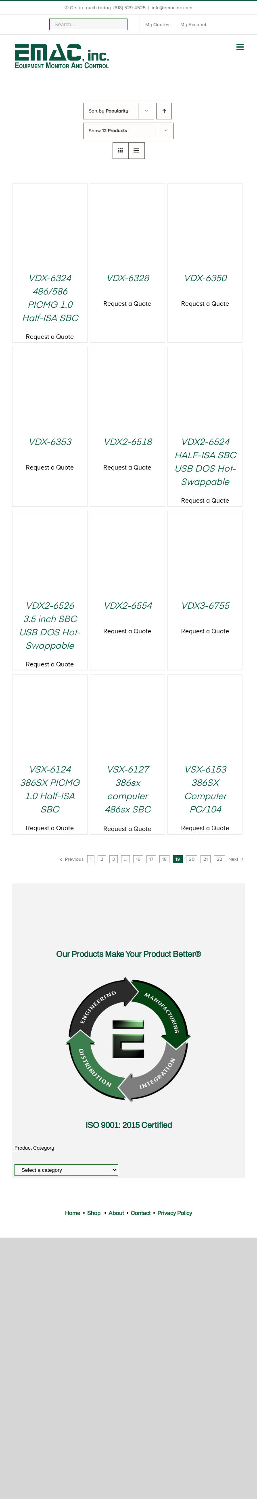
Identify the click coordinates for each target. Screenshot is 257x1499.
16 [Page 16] (138, 859)
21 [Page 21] (205, 859)
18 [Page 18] (164, 859)
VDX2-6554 (127, 606)
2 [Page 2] (101, 859)
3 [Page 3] (113, 859)
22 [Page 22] (219, 859)
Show (108, 131)
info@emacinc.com (172, 7)
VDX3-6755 (205, 606)
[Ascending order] (164, 111)
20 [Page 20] (191, 859)
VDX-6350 (205, 278)
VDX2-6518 (127, 442)
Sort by (108, 111)
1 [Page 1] (91, 859)
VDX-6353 (49, 442)
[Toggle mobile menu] (240, 47)
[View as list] (136, 151)
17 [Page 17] (151, 859)
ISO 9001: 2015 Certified (129, 1125)
